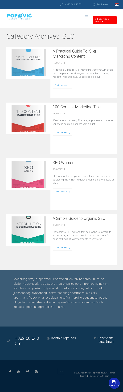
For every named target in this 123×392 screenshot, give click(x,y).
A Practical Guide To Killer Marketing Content (74, 54)
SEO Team (104, 376)
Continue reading (62, 85)
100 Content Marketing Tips (77, 107)
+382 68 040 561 (73, 4)
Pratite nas (102, 4)
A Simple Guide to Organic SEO (79, 218)
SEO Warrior (63, 162)
